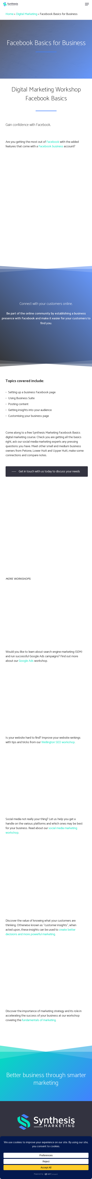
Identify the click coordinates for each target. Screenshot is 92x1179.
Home (9, 14)
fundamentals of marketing (39, 1020)
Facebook (52, 142)
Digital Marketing (26, 14)
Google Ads (26, 661)
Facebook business (51, 146)
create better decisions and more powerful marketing (40, 932)
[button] (87, 4)
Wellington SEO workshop (58, 742)
